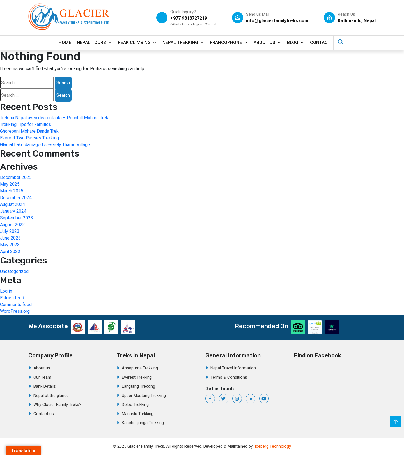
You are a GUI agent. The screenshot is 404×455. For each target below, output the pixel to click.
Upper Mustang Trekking (144, 395)
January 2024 (13, 211)
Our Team (42, 377)
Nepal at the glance (51, 395)
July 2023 (9, 231)
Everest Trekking (137, 377)
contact (320, 42)
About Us (267, 43)
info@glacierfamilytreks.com (277, 20)
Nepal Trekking (183, 43)
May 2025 (10, 184)
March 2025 (11, 191)
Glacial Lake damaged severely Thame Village (45, 144)
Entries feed (12, 297)
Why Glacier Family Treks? (57, 404)
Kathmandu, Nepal (357, 20)
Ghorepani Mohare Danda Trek (29, 131)
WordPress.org (15, 311)
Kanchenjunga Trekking (143, 422)
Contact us (43, 413)
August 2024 (12, 204)
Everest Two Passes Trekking (29, 138)
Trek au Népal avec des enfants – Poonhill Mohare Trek (54, 117)
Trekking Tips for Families (25, 124)
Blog (295, 43)
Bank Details (44, 386)
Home (65, 42)
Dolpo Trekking (135, 404)
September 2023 (16, 217)
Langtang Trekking (138, 386)
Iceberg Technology (273, 446)
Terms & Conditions (228, 377)
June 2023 (10, 238)
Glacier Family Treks (336, 393)
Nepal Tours (94, 43)
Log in (6, 291)
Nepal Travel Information (233, 368)
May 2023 (10, 244)
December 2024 (16, 197)
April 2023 (10, 251)
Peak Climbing (137, 43)
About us (41, 368)
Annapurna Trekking (140, 368)
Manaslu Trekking (137, 413)
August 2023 (12, 224)
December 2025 (16, 177)
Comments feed (16, 304)
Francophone (229, 43)
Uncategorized (14, 271)
